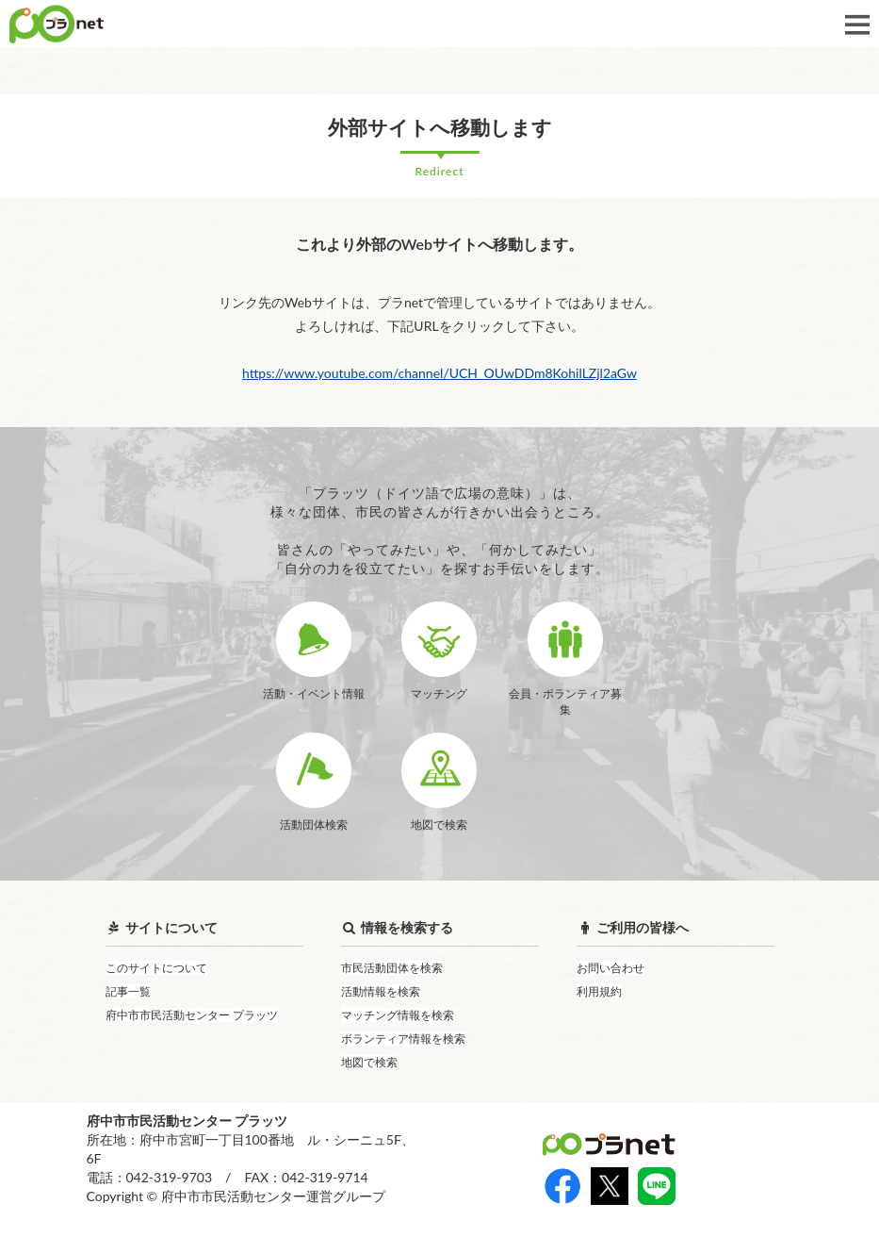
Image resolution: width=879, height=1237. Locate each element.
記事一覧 (128, 991)
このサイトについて (156, 968)
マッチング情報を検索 (397, 1015)
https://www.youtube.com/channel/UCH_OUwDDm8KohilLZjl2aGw (439, 373)
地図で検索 (369, 1062)
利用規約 (599, 991)
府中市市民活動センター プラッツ (192, 1015)
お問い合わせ (610, 968)
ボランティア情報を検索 (403, 1038)
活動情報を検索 (380, 991)
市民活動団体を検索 (392, 968)
